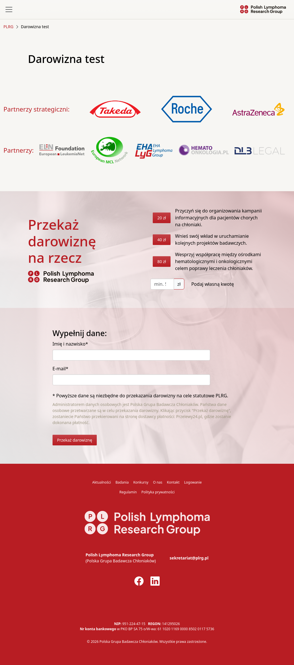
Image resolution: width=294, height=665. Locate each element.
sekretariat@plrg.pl (189, 558)
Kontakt (173, 482)
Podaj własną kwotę (212, 284)
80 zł (161, 261)
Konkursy (140, 482)
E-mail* (60, 368)
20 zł (161, 218)
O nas (157, 482)
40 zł (161, 239)
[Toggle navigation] (8, 9)
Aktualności (101, 482)
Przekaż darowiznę (74, 440)
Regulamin (128, 492)
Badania (122, 482)
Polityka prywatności (158, 492)
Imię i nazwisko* (70, 344)
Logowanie (193, 482)
